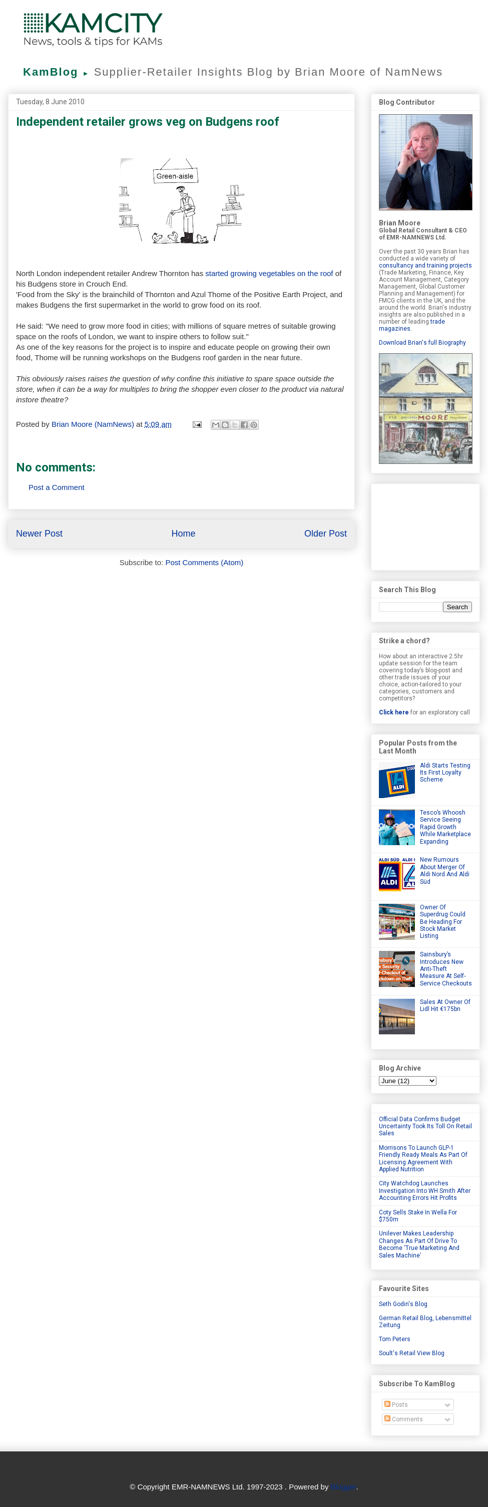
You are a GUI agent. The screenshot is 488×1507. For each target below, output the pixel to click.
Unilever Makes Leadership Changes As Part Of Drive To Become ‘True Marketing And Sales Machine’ (419, 1244)
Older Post (325, 534)
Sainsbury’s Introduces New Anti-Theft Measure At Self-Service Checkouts (446, 969)
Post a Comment (57, 487)
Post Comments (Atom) (204, 562)
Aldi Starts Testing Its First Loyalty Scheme (445, 773)
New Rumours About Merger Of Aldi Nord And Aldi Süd (444, 870)
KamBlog (58, 72)
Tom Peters (394, 1339)
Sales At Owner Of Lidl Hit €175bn (445, 1005)
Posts (396, 1404)
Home (183, 534)
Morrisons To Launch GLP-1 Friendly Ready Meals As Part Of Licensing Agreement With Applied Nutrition (423, 1158)
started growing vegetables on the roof (269, 273)
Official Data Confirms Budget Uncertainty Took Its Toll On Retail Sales (425, 1126)
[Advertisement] (425, 525)
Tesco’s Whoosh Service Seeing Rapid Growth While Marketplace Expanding (445, 827)
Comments (403, 1419)
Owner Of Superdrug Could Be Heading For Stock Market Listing (442, 922)
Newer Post (39, 534)
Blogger (343, 1486)
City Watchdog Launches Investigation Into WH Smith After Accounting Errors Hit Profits (424, 1190)
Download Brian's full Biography (422, 342)
